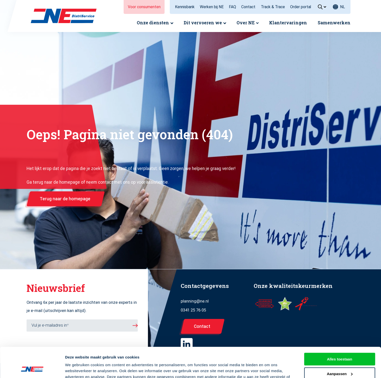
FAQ (232, 6)
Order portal (300, 6)
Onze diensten (153, 23)
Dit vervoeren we (203, 23)
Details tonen (77, 368)
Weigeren (339, 360)
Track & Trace (273, 6)
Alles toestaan (339, 331)
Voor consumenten (144, 6)
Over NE (246, 23)
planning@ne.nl (195, 301)
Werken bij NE (212, 6)
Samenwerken (334, 23)
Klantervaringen (288, 23)
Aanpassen (340, 345)
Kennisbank (185, 6)
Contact (248, 6)
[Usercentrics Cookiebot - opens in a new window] (32, 368)
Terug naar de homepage (65, 198)
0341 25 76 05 (193, 310)
